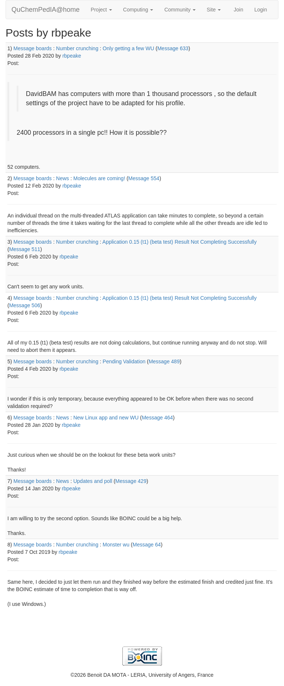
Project (101, 10)
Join (238, 10)
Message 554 (143, 178)
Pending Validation (124, 361)
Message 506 (24, 305)
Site (214, 10)
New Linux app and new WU (106, 418)
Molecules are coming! (99, 178)
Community (180, 10)
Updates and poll (92, 481)
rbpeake (71, 56)
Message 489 (164, 361)
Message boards (32, 48)
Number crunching (77, 48)
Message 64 (147, 545)
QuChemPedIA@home (45, 9)
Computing (138, 10)
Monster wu (116, 545)
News (62, 178)
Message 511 (24, 249)
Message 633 (172, 48)
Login (260, 10)
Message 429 (130, 481)
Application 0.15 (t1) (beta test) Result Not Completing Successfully (179, 242)
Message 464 (157, 418)
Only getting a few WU (128, 48)
